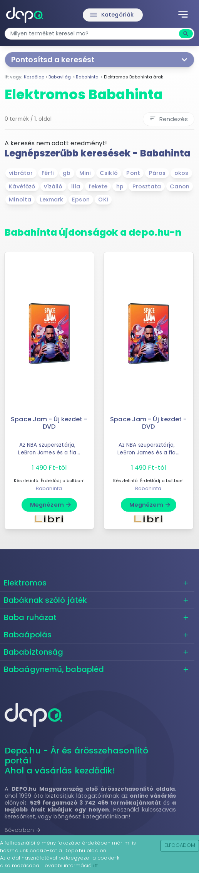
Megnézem (51, 505)
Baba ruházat (30, 617)
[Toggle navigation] (183, 15)
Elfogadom (180, 845)
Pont (133, 173)
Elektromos (25, 582)
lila (75, 186)
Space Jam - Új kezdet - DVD (49, 423)
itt (95, 865)
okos (181, 173)
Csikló (109, 173)
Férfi (48, 173)
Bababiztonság (33, 652)
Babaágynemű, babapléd (54, 669)
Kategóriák (111, 15)
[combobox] (92, 33)
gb (66, 173)
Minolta (20, 199)
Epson (81, 199)
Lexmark (52, 199)
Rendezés (168, 119)
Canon (179, 186)
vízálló (53, 186)
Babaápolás (28, 634)
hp (120, 186)
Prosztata (146, 186)
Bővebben (23, 830)
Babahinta (49, 488)
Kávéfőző (22, 186)
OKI (103, 199)
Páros (157, 173)
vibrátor (21, 173)
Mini (85, 173)
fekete (98, 186)
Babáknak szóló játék (45, 600)
